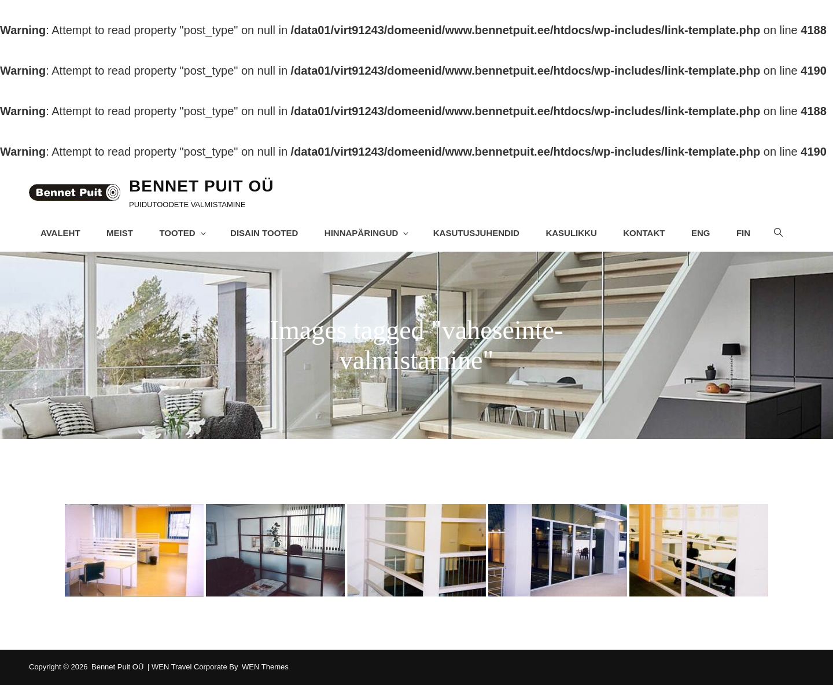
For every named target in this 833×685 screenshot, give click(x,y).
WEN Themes (265, 666)
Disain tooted (264, 233)
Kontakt (644, 233)
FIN (744, 233)
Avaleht (60, 233)
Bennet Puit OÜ (201, 186)
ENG (701, 233)
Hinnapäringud (368, 233)
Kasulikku (571, 233)
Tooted (184, 233)
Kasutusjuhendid (476, 233)
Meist (119, 233)
